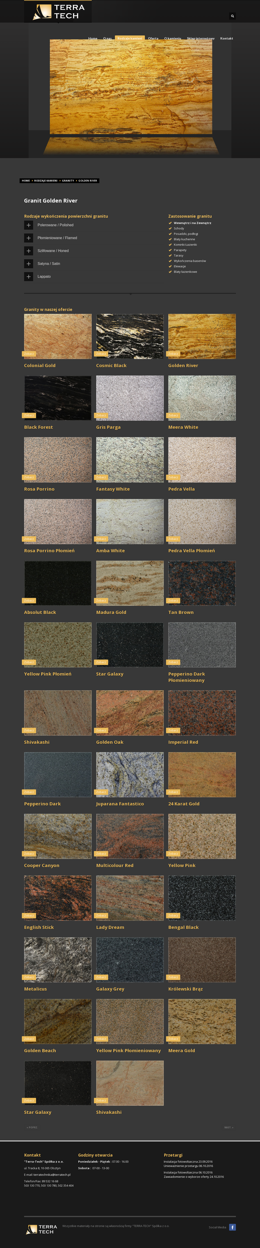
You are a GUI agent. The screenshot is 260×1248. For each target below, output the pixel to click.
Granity (68, 180)
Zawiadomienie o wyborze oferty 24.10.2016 (194, 1177)
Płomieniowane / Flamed (57, 238)
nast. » (228, 1127)
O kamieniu (171, 38)
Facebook (232, 1227)
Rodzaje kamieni (128, 38)
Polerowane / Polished (55, 225)
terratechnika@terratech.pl (52, 1175)
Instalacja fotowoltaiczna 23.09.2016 (188, 1161)
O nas (106, 38)
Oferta (151, 38)
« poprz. (32, 1127)
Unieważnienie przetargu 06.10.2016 (188, 1166)
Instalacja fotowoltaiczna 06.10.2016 (188, 1172)
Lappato (44, 276)
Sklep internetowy (200, 38)
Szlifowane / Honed (53, 251)
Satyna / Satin (49, 264)
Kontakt (226, 38)
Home (92, 38)
